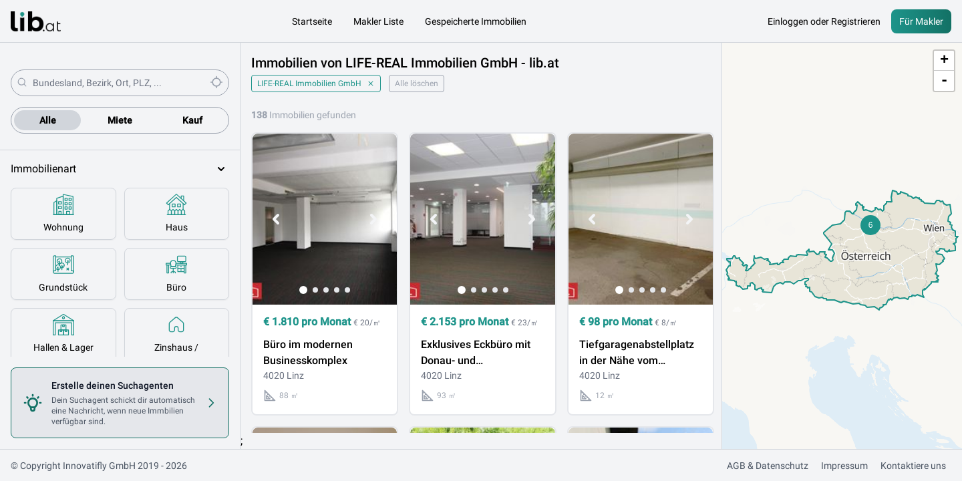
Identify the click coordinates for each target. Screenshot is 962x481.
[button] (870, 225)
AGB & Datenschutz (767, 465)
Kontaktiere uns (913, 465)
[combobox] (118, 82)
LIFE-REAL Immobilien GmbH (316, 83)
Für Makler (921, 21)
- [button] (944, 81)
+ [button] (944, 61)
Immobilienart (120, 169)
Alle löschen (416, 83)
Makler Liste (378, 21)
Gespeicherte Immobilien (475, 21)
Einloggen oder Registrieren (824, 21)
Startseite (312, 21)
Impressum (844, 465)
